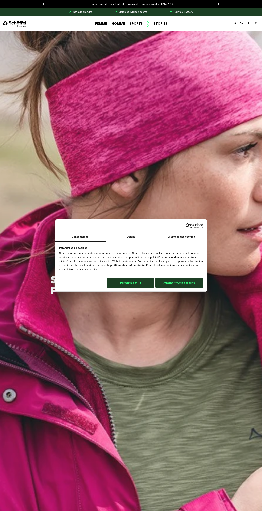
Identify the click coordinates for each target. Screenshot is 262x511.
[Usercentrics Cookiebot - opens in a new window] (188, 225)
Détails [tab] (131, 236)
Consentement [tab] (80, 236)
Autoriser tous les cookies (179, 282)
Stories (160, 23)
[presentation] (44, 4)
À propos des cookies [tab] (181, 236)
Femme (101, 23)
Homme (118, 23)
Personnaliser (130, 282)
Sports (136, 23)
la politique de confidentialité (126, 265)
